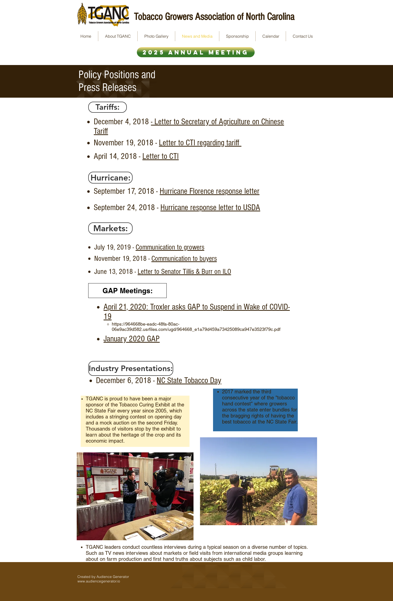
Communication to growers (170, 247)
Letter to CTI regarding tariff (200, 143)
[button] (107, 107)
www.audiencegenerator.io (98, 581)
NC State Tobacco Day (189, 380)
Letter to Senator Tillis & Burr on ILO (184, 271)
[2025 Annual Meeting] (196, 52)
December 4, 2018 (122, 122)
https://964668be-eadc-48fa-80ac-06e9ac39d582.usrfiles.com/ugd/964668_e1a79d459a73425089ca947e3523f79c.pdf (196, 326)
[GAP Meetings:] (127, 290)
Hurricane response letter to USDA (210, 207)
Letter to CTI (160, 156)
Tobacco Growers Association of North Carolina (214, 16)
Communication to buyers (184, 258)
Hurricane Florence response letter (209, 191)
